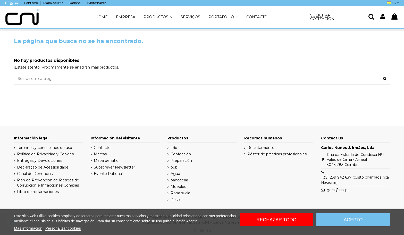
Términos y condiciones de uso (44, 147)
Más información (28, 228)
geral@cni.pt (338, 190)
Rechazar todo (276, 219)
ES (393, 3)
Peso (175, 199)
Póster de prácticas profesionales (277, 154)
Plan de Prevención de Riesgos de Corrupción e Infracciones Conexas (48, 183)
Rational (75, 3)
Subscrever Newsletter (114, 167)
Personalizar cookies (63, 228)
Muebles (178, 186)
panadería (179, 180)
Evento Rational (108, 173)
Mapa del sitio (53, 3)
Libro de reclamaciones (38, 191)
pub (174, 167)
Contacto (31, 3)
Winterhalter (96, 3)
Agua (175, 173)
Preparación (181, 160)
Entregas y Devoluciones (39, 160)
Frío (174, 147)
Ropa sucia (180, 193)
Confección (181, 154)
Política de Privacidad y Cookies (45, 154)
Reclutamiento (260, 147)
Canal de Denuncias (35, 173)
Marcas (100, 154)
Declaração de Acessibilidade (43, 167)
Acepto (353, 219)
